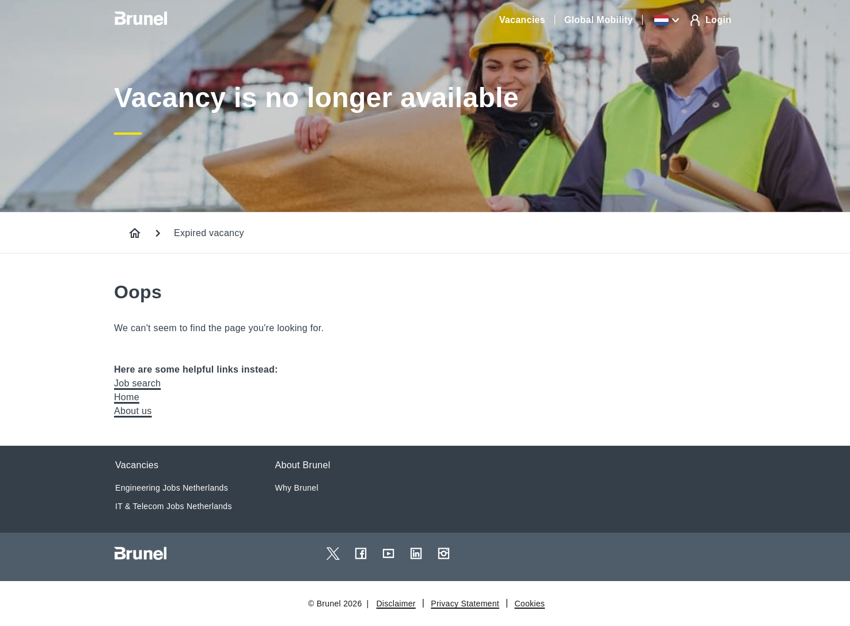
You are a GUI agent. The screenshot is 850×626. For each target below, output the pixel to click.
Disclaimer (395, 603)
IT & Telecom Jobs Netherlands (173, 506)
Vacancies (522, 20)
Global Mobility (598, 20)
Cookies (529, 603)
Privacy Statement (465, 603)
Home (126, 397)
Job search (137, 383)
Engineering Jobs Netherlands (171, 487)
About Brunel (303, 465)
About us (133, 411)
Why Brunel (296, 487)
